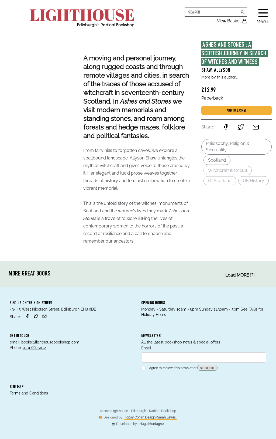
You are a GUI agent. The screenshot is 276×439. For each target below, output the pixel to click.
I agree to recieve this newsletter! (169, 368)
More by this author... (219, 77)
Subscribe (207, 368)
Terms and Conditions (29, 393)
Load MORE (239, 275)
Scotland (217, 160)
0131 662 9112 (34, 347)
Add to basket (237, 111)
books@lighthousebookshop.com (50, 342)
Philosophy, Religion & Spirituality (228, 146)
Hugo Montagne (151, 424)
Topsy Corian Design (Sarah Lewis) (150, 417)
